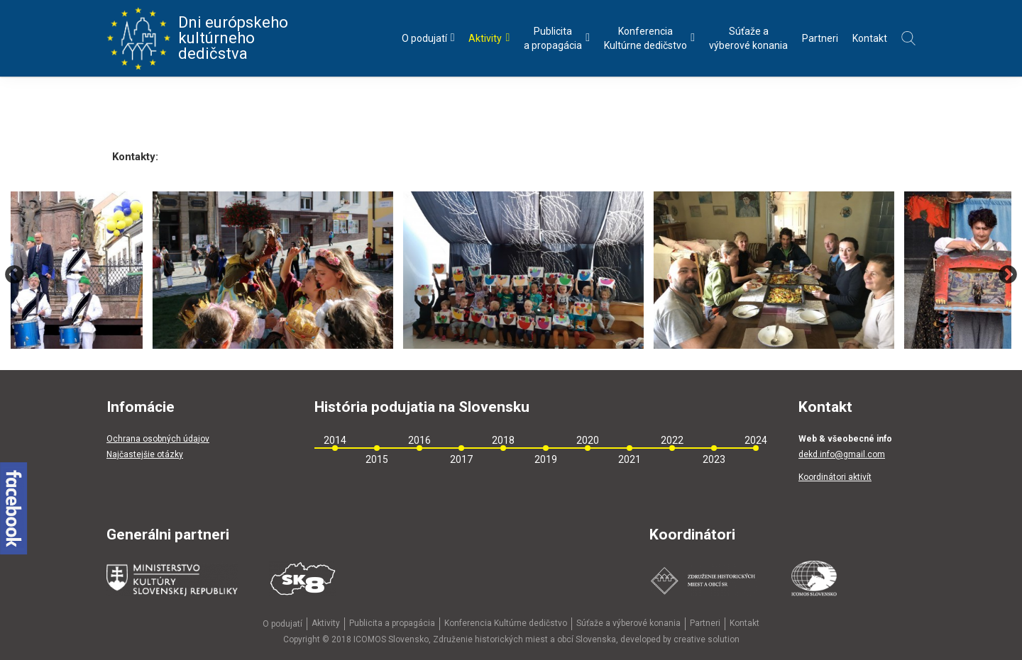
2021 (629, 459)
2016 (419, 440)
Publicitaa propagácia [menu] (557, 38)
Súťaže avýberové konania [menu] (748, 38)
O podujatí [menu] (428, 38)
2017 (461, 459)
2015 (377, 459)
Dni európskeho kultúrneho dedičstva (197, 38)
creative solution (707, 639)
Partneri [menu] (820, 38)
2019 (545, 459)
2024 (755, 440)
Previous (14, 275)
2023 (714, 459)
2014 (335, 440)
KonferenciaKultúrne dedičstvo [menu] (649, 38)
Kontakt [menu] (869, 38)
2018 (503, 440)
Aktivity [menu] (489, 38)
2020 (587, 440)
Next (1008, 275)
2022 (672, 440)
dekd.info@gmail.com (841, 454)
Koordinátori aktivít (835, 477)
